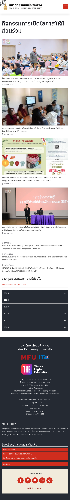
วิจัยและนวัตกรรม (41, 428)
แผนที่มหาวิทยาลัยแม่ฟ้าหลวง (22, 434)
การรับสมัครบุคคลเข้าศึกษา (25, 428)
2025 (6, 293)
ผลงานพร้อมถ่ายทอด (56, 428)
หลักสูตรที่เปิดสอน (8, 428)
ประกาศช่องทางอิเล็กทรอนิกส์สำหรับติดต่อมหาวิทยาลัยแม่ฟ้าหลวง (35, 393)
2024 (6, 300)
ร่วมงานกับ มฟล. (55, 431)
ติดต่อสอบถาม (39, 434)
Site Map (6, 464)
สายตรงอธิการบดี (9, 449)
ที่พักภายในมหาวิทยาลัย (40, 431)
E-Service (9, 431)
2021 (6, 320)
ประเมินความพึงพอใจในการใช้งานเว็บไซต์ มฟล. (20, 458)
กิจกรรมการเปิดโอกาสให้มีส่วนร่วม (14, 284)
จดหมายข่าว (26, 431)
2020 (6, 327)
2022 (6, 313)
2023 (6, 306)
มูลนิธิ (9, 434)
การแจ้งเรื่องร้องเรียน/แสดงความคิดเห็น (17, 453)
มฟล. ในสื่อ (18, 431)
